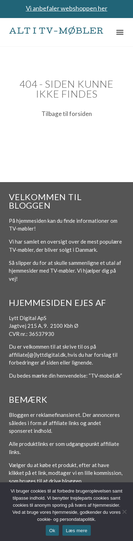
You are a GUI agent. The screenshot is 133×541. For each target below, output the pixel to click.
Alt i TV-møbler (56, 32)
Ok (52, 530)
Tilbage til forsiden (66, 113)
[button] (120, 32)
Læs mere (77, 530)
